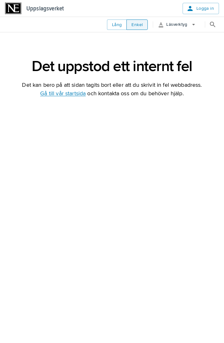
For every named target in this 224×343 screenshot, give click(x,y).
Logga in (200, 8)
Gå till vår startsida (63, 93)
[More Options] (179, 24)
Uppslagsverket (45, 8)
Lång (117, 24)
